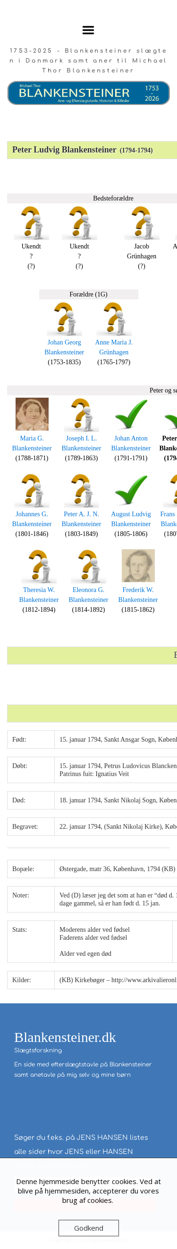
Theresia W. (39, 589)
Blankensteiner (64, 352)
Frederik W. (137, 589)
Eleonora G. (89, 589)
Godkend (88, 1228)
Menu (88, 30)
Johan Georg (64, 342)
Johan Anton (130, 438)
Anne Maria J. (114, 342)
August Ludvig (131, 514)
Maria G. (32, 438)
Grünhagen (113, 352)
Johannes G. (32, 514)
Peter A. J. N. (81, 514)
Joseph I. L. (81, 438)
